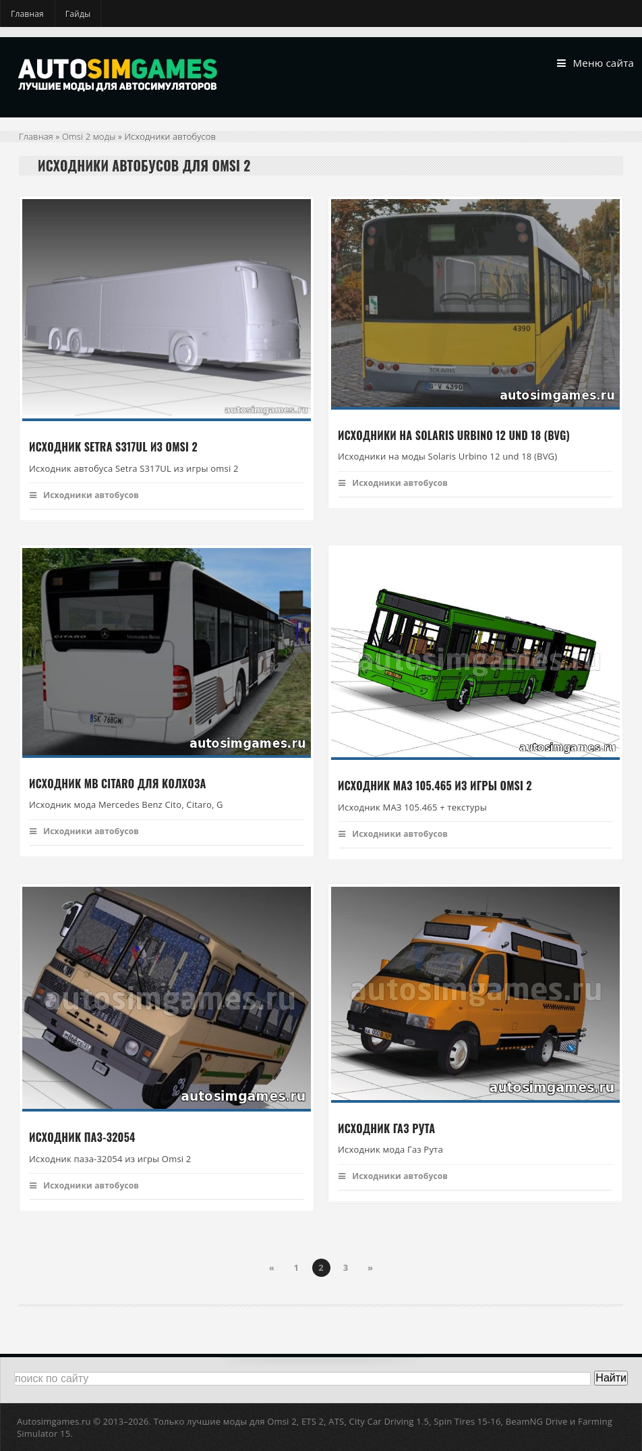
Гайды (78, 14)
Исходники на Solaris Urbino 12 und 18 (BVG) (454, 435)
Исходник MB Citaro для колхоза (117, 783)
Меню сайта (595, 63)
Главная (27, 14)
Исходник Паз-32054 (82, 1138)
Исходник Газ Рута (386, 1128)
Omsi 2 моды (89, 136)
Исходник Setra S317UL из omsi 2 (113, 447)
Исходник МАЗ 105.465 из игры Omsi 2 (435, 786)
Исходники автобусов (84, 495)
